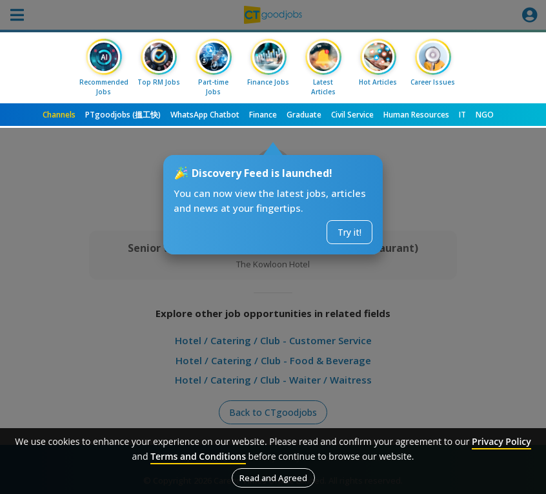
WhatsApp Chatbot (204, 114)
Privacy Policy (501, 441)
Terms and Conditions (198, 456)
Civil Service (352, 114)
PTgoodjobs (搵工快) (123, 114)
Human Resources (416, 114)
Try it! (349, 232)
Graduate (304, 114)
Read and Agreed (273, 478)
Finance (263, 114)
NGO (485, 114)
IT (462, 114)
